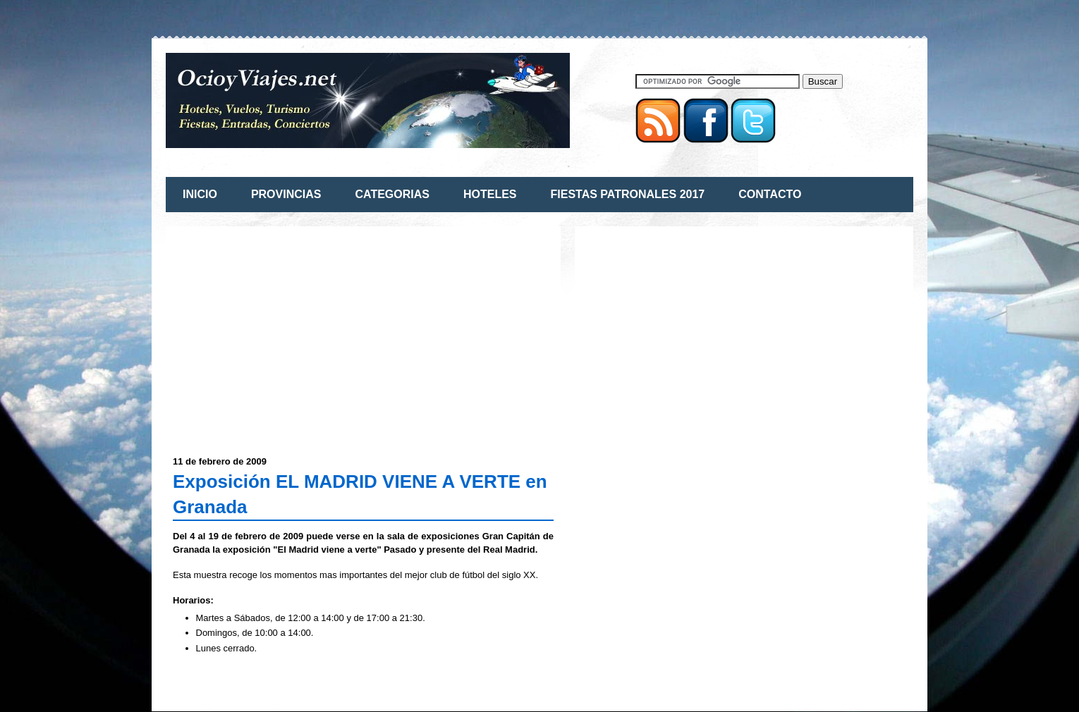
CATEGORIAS (392, 194)
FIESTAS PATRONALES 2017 (628, 194)
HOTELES (490, 194)
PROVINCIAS (286, 194)
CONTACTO (769, 194)
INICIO (200, 194)
